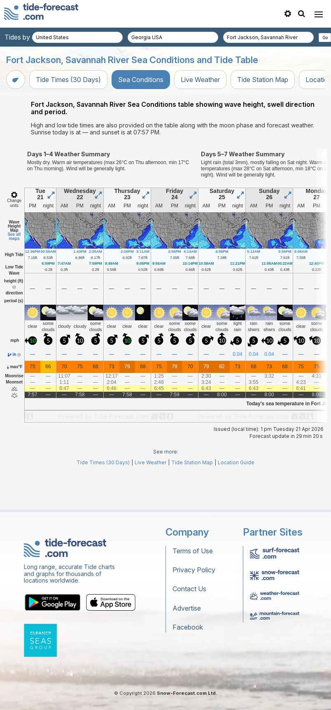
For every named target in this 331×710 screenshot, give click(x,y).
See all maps (14, 273)
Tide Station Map (262, 79)
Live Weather (200, 79)
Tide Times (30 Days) (68, 79)
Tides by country (30, 37)
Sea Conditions (140, 79)
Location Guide (236, 499)
